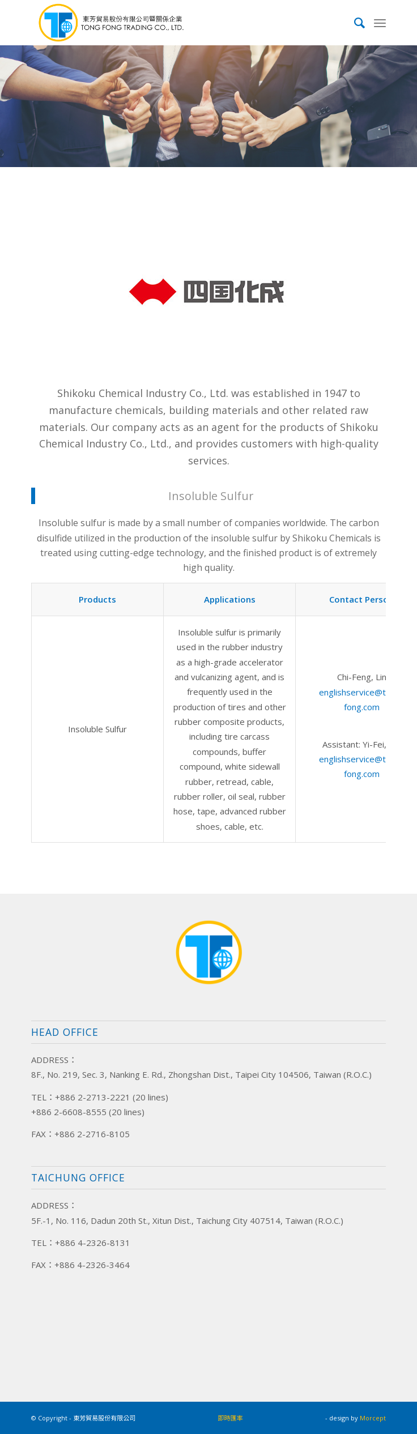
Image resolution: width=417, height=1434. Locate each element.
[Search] (354, 22)
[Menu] (380, 22)
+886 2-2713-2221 (92, 1097)
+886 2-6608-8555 (69, 1111)
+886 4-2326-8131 (92, 1242)
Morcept (373, 1418)
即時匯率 (230, 1418)
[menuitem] (354, 22)
